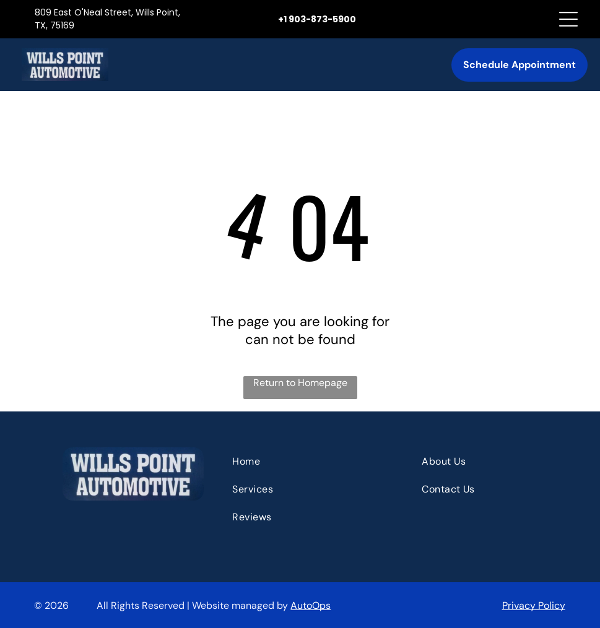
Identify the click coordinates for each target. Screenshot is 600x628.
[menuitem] (302, 461)
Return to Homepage (300, 382)
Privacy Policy (533, 605)
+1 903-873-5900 (317, 19)
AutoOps (310, 605)
